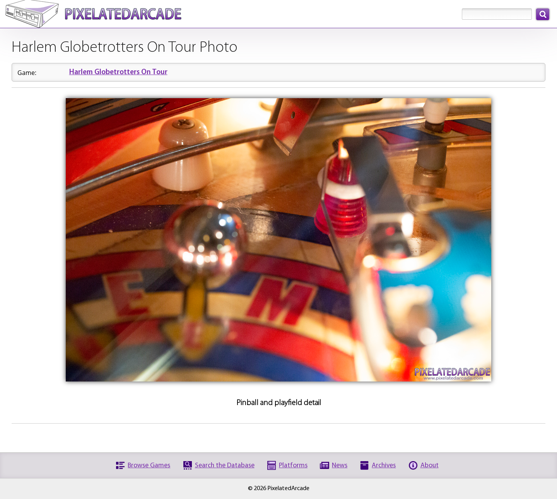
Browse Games (149, 465)
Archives (384, 465)
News (339, 465)
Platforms (293, 465)
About (429, 465)
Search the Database (225, 465)
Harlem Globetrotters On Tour (118, 72)
